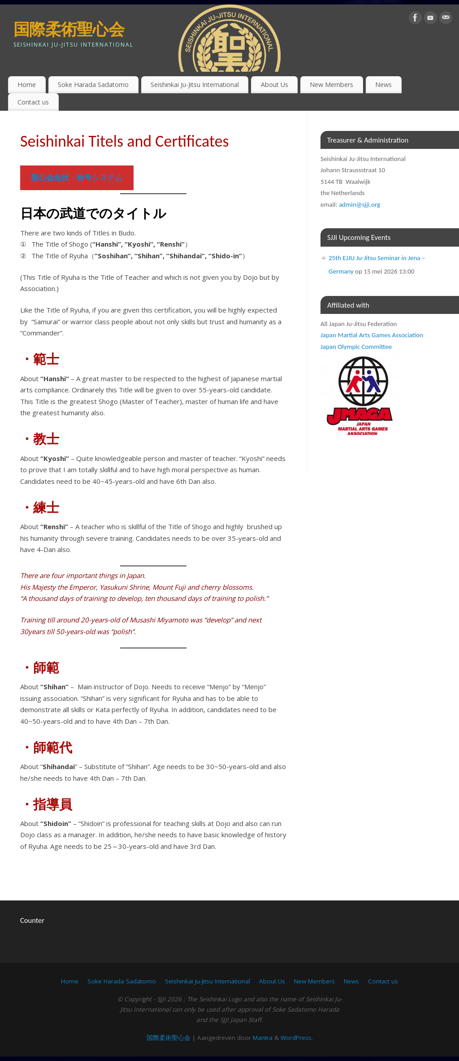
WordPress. (297, 1038)
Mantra (263, 1038)
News (383, 84)
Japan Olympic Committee (356, 347)
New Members (331, 84)
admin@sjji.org (359, 204)
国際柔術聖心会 (68, 29)
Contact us (33, 102)
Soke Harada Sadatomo (93, 84)
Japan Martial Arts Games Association (371, 335)
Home (26, 84)
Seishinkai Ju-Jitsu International (195, 84)
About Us (274, 84)
